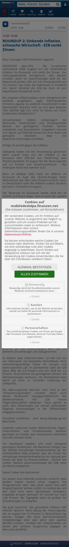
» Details (34, 296)
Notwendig (36, 284)
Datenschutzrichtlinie (18, 234)
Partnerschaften (36, 328)
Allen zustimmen (34, 274)
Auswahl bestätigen (35, 267)
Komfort (36, 305)
